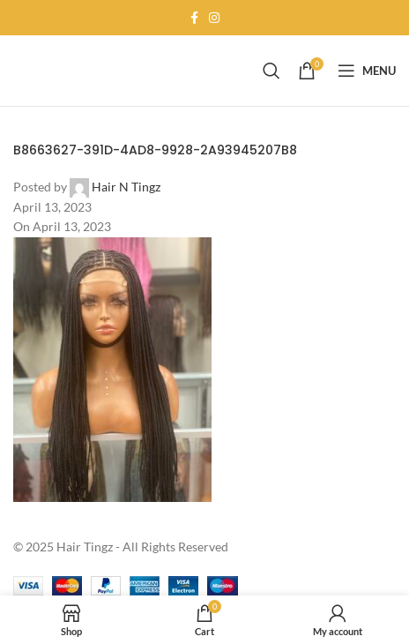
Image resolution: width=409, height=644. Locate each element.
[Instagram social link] (214, 18)
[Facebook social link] (194, 18)
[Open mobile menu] (367, 70)
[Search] (271, 70)
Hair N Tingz (126, 186)
